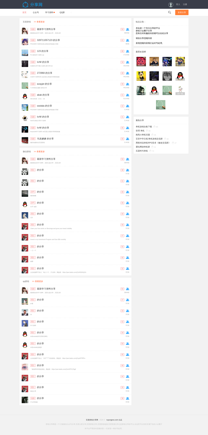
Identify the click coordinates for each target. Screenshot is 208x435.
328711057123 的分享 (48, 40)
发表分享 (182, 12)
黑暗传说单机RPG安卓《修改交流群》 (153, 143)
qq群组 (26, 281)
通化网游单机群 (143, 147)
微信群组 (27, 151)
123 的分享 (42, 51)
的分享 (40, 170)
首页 (24, 12)
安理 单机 (140, 130)
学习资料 (50, 12)
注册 (185, 4)
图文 (33, 170)
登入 (178, 4)
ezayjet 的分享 (44, 84)
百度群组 (27, 22)
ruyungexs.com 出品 (114, 420)
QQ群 (62, 12)
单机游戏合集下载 (144, 126)
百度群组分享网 (92, 420)
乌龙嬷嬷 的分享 (45, 138)
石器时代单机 (142, 151)
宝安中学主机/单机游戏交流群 (149, 139)
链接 (33, 29)
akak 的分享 (43, 95)
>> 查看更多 (39, 22)
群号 (33, 192)
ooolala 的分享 (44, 106)
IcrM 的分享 (43, 62)
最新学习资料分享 (46, 29)
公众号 (36, 12)
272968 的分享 (44, 73)
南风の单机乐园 (143, 135)
